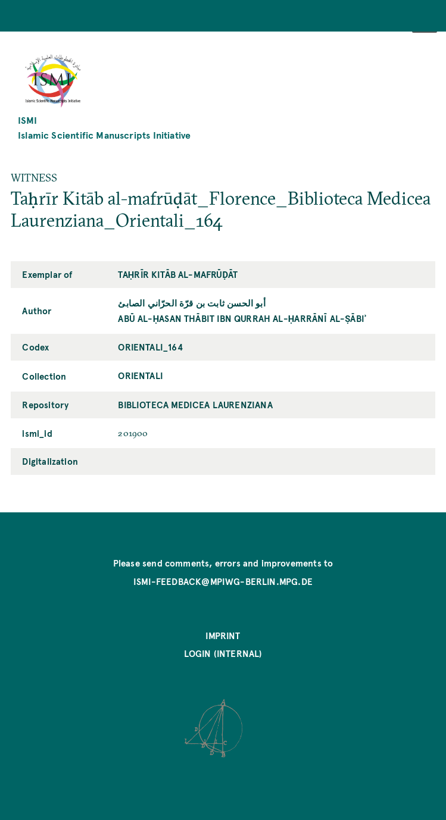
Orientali (140, 375)
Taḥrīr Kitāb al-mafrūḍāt (178, 274)
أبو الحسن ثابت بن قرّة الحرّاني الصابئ (191, 303)
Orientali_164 (150, 347)
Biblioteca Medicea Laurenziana (195, 405)
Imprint (222, 635)
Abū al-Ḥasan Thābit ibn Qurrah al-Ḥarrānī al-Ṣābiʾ (242, 318)
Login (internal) (223, 653)
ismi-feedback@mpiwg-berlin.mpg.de (223, 581)
